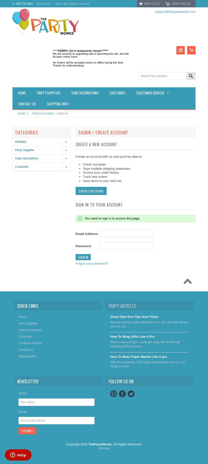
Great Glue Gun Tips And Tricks (134, 317)
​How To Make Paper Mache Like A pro (138, 357)
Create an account (78, 3)
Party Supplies (24, 150)
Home (21, 113)
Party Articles (122, 306)
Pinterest (113, 393)
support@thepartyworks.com (175, 11)
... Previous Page (41, 113)
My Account (44, 3)
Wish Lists (151, 3)
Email (23, 411)
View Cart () (181, 3)
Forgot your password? (92, 263)
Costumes (21, 166)
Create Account (91, 190)
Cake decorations (26, 158)
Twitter (131, 393)
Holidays (20, 141)
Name (23, 393)
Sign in (59, 3)
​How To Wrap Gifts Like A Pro (132, 336)
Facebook (122, 393)
